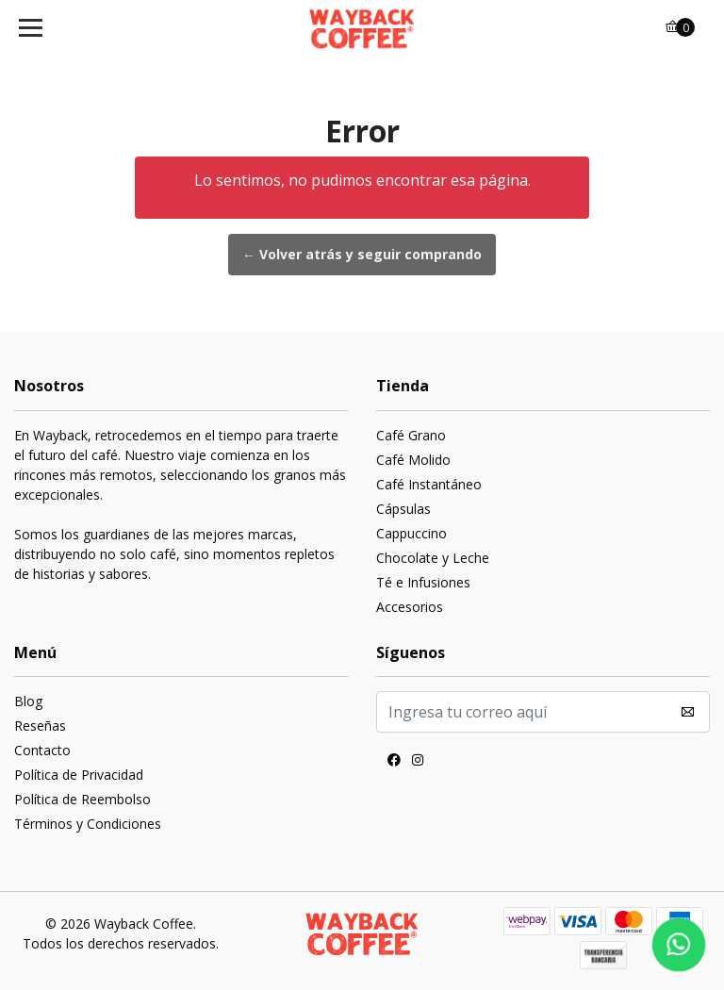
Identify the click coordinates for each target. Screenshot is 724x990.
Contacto (42, 750)
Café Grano (411, 435)
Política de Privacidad (78, 775)
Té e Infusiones (423, 582)
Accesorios (409, 607)
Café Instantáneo (429, 484)
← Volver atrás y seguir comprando (362, 254)
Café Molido (413, 460)
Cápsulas (403, 509)
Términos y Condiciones (87, 824)
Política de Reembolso (82, 799)
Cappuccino (411, 533)
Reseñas (40, 725)
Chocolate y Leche (432, 558)
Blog (28, 701)
